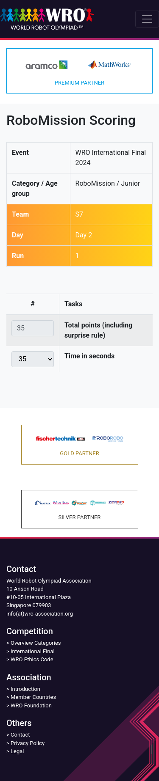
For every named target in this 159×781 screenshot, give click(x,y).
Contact (20, 735)
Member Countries (33, 697)
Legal (17, 751)
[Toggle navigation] (147, 19)
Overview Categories (36, 643)
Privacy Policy (28, 743)
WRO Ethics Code (32, 659)
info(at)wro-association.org (39, 613)
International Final (33, 651)
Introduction (25, 689)
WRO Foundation (31, 705)
